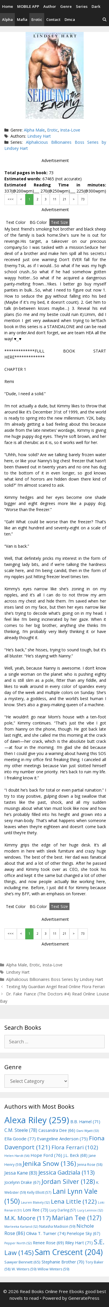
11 (54, 199)
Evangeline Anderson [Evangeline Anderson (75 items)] (62, 1138)
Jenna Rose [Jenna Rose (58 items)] (89, 1164)
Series (81, 6)
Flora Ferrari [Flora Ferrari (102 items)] (74, 1147)
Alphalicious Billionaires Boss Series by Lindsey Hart (54, 979)
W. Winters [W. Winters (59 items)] (24, 1269)
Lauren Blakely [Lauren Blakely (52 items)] (35, 1202)
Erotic (36, 19)
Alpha (7, 19)
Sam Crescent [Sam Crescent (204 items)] (69, 1252)
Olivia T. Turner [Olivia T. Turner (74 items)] (46, 1233)
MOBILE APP (28, 6)
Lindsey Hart (39, 136)
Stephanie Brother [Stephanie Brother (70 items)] (63, 1262)
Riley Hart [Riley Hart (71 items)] (79, 1242)
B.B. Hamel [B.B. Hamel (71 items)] (85, 1121)
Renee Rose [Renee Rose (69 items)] (48, 1242)
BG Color (38, 222)
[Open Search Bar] (104, 19)
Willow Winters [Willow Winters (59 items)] (53, 1269)
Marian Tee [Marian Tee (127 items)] (76, 1217)
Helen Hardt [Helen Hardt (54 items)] (16, 1155)
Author (49, 6)
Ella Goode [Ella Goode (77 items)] (20, 1138)
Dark (96, 6)
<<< (11, 199)
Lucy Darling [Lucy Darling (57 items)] (62, 1210)
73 (83, 199)
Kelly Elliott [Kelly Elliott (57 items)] (39, 1192)
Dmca (70, 19)
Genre (66, 6)
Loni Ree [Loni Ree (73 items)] (35, 1210)
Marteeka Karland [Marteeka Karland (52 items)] (21, 1227)
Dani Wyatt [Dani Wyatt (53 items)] (87, 1130)
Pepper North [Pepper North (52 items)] (18, 1243)
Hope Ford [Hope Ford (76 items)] (46, 1155)
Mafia (22, 19)
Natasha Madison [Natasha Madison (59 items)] (57, 1226)
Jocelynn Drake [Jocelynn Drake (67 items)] (22, 1182)
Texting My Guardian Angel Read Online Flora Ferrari (55, 986)
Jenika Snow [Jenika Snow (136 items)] (49, 1163)
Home (7, 6)
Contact (53, 19)
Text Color (16, 222)
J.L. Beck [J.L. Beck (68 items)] (75, 1155)
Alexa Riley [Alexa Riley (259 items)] (36, 1120)
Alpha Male (34, 130)
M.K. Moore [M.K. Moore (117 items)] (27, 1218)
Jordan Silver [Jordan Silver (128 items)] (68, 1181)
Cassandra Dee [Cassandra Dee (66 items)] (56, 1130)
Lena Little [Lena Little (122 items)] (74, 1201)
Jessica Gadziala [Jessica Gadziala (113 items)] (66, 1172)
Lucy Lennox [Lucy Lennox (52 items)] (90, 1210)
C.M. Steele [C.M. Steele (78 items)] (20, 1130)
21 (64, 199)
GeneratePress (83, 1298)
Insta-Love (70, 130)
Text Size (59, 222)
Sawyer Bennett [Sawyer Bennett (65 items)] (22, 1262)
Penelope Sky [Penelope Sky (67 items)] (83, 1233)
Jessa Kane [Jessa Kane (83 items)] (20, 1173)
